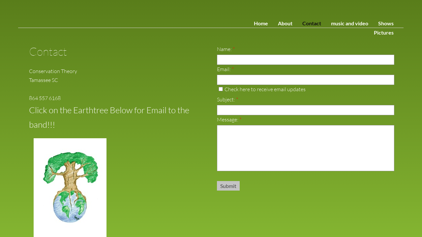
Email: (225, 69)
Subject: (227, 99)
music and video (349, 23)
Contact (311, 23)
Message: (229, 119)
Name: (226, 49)
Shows (386, 23)
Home (261, 23)
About (285, 23)
